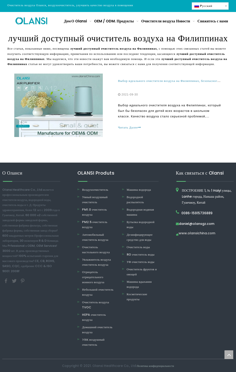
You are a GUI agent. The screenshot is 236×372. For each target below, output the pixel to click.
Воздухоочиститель (95, 189)
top (228, 354)
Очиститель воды (138, 247)
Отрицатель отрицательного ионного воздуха (93, 277)
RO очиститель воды (141, 254)
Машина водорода (139, 189)
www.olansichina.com (197, 233)
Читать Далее (129, 127)
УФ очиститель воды (140, 262)
